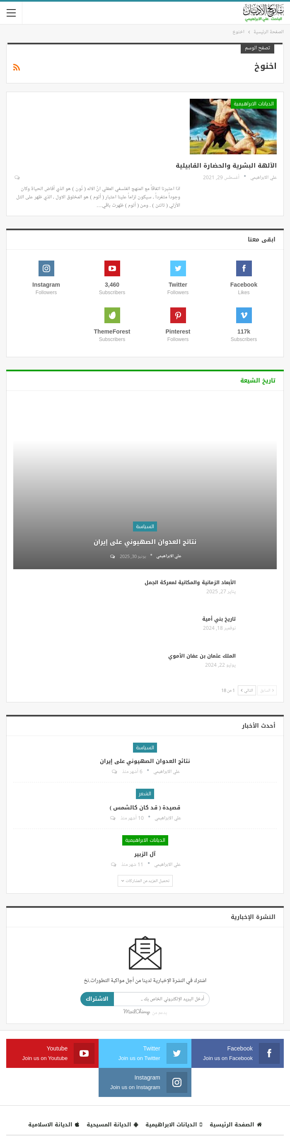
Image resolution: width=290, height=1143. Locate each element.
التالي (247, 690)
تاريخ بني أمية (219, 619)
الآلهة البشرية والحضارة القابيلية (226, 165)
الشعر (145, 793)
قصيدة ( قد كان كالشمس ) (145, 807)
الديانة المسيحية (112, 1124)
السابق (267, 690)
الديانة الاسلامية (53, 1124)
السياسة (145, 526)
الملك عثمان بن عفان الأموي (202, 655)
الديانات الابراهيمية (254, 103)
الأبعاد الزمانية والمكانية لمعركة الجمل (190, 582)
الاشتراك (97, 999)
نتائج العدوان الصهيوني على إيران (145, 542)
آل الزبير (145, 854)
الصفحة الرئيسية (236, 1124)
